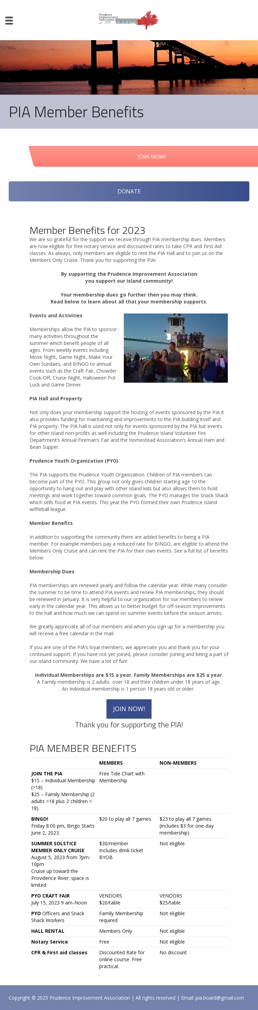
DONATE (129, 191)
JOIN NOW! (129, 708)
